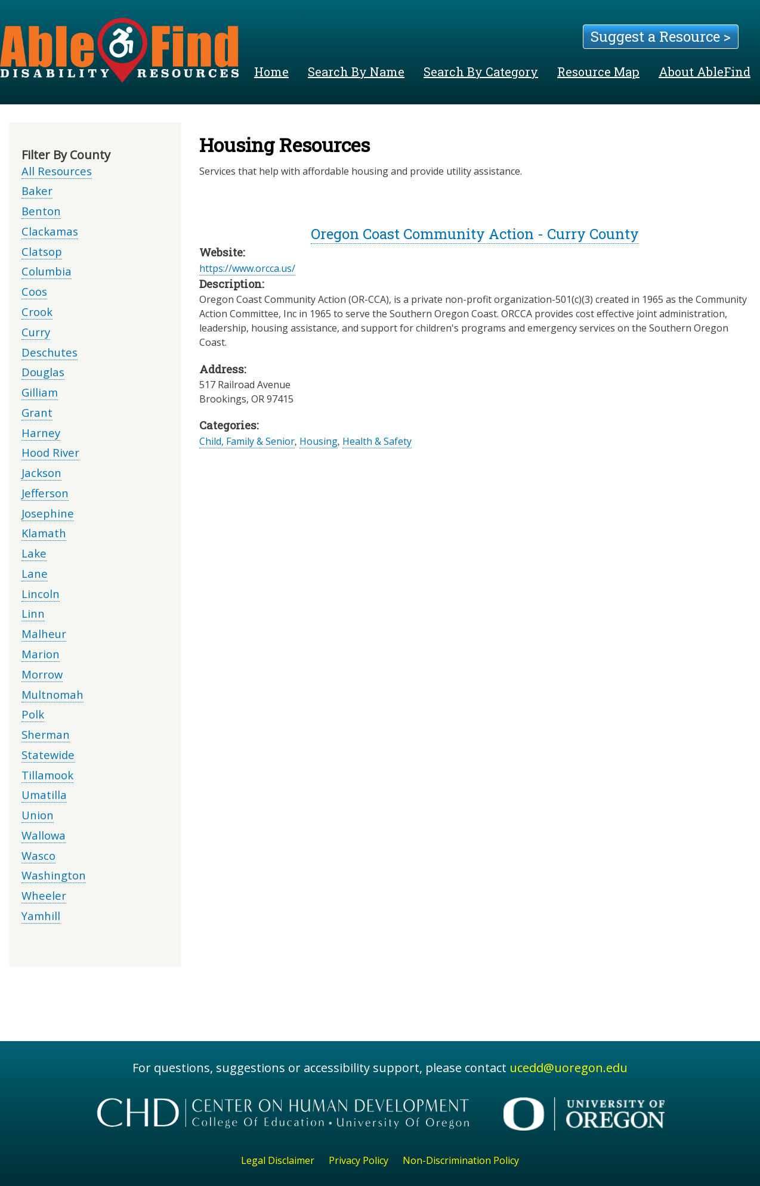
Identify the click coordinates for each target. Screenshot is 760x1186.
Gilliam (39, 392)
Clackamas (49, 231)
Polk (32, 714)
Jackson (41, 472)
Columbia (46, 271)
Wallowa (43, 835)
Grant (36, 412)
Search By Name (356, 71)
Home (271, 71)
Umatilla (44, 794)
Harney (40, 432)
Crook (36, 311)
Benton (41, 210)
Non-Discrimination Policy (461, 1160)
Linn (33, 613)
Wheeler (43, 895)
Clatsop (41, 251)
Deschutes (49, 352)
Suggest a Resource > (661, 36)
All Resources (56, 170)
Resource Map (598, 71)
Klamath (43, 532)
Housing (318, 441)
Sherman (45, 734)
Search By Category (481, 71)
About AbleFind (704, 71)
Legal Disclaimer (277, 1160)
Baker (36, 190)
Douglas (42, 371)
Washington (53, 875)
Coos (34, 291)
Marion (40, 653)
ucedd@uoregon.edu (568, 1068)
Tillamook (47, 774)
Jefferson (45, 492)
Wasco (38, 855)
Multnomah (52, 694)
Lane (34, 573)
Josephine (47, 513)
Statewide (48, 754)
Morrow (42, 674)
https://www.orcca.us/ (247, 268)
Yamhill (40, 915)
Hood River (50, 452)
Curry (35, 331)
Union (37, 814)
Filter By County (65, 155)
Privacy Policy (358, 1160)
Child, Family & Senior (247, 441)
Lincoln (40, 593)
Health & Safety (377, 441)
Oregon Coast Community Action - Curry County (475, 233)
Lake (34, 553)
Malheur (43, 633)
